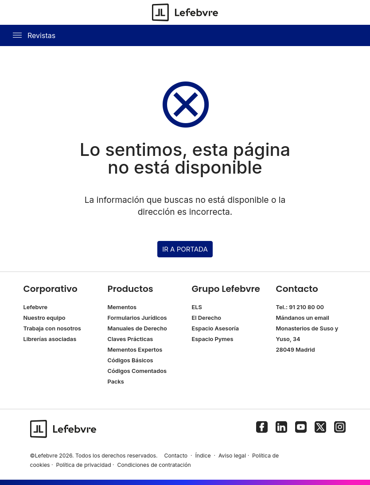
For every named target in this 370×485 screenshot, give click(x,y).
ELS (197, 307)
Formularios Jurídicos (137, 317)
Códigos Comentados (137, 371)
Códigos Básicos (130, 360)
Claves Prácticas (130, 339)
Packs (116, 381)
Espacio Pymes (213, 339)
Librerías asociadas (50, 339)
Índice (203, 455)
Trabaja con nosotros (52, 328)
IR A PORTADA (185, 249)
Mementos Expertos (135, 349)
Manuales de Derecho (137, 328)
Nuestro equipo (44, 317)
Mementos (122, 307)
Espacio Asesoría (215, 328)
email (322, 317)
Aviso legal (232, 455)
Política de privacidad (83, 465)
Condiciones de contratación (154, 465)
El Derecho (207, 317)
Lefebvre (35, 307)
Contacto (175, 455)
